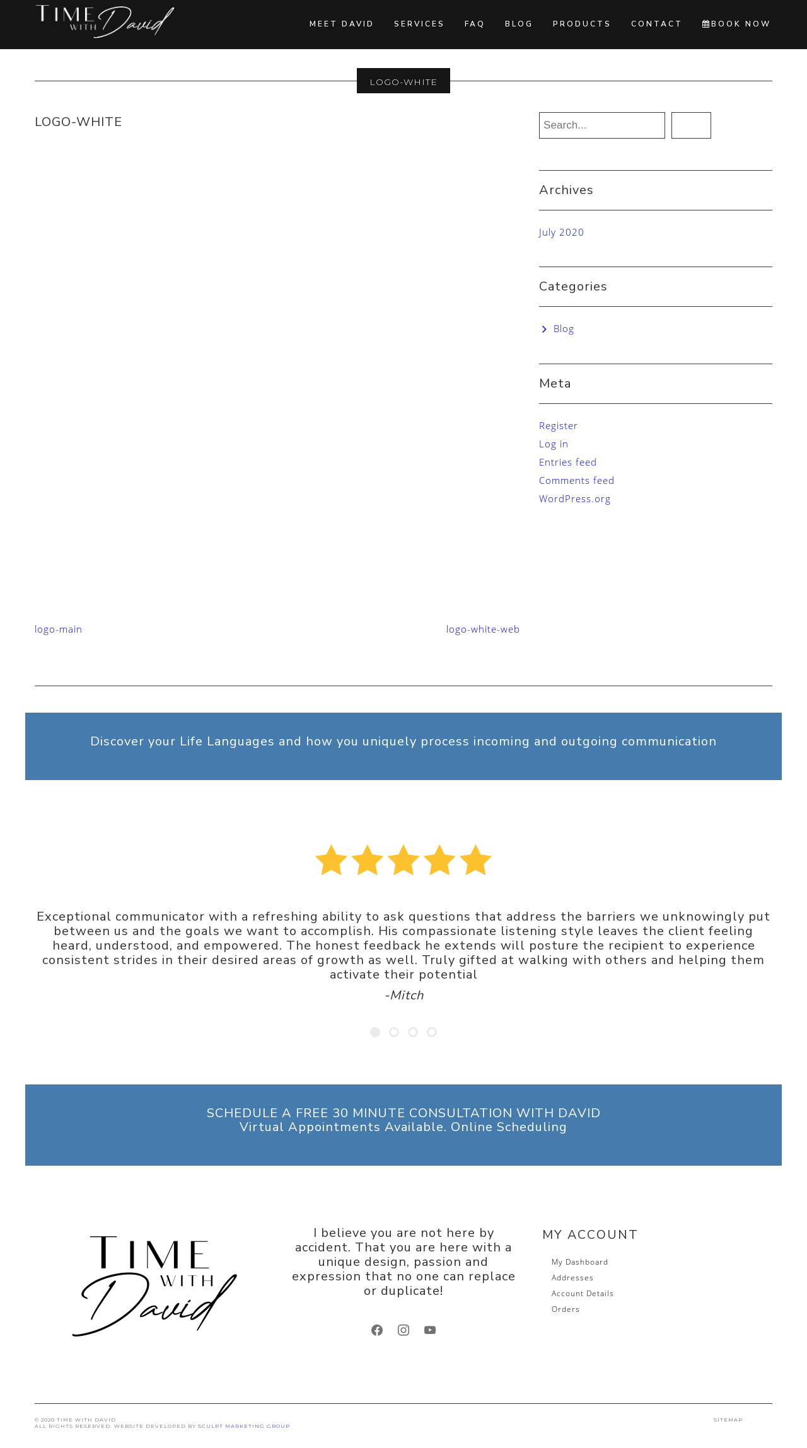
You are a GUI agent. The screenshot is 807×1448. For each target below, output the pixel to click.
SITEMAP (728, 1419)
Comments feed (577, 480)
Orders (566, 1309)
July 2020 (561, 232)
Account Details (583, 1293)
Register (558, 425)
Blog (519, 24)
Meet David (342, 24)
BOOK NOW (736, 24)
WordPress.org (575, 498)
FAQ (475, 24)
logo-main (59, 629)
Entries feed (568, 462)
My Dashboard (580, 1261)
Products (582, 24)
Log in (554, 443)
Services (419, 24)
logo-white (78, 121)
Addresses (573, 1277)
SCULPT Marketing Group (244, 1426)
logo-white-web (483, 629)
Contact (657, 24)
